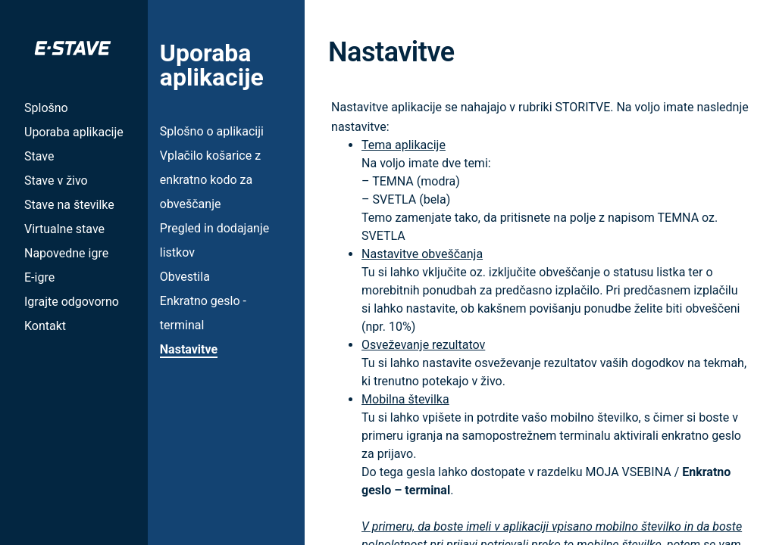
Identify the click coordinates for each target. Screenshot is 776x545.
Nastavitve (188, 349)
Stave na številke (69, 205)
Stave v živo (56, 180)
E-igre (39, 277)
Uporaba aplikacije (74, 132)
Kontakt (45, 326)
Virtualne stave (64, 229)
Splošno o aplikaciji (212, 131)
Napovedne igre (66, 253)
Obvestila (185, 276)
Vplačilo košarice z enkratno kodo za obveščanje (210, 179)
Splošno (46, 108)
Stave (39, 156)
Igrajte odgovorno (71, 301)
